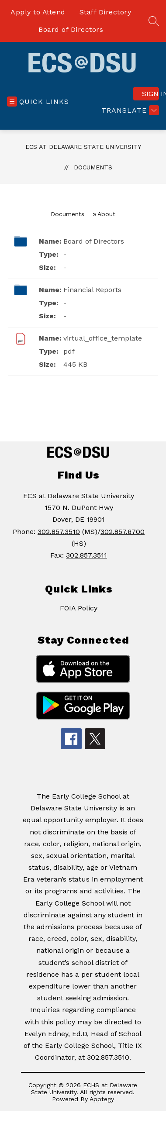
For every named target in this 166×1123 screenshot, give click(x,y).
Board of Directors (70, 29)
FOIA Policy (78, 608)
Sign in (150, 94)
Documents (93, 167)
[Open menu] (38, 101)
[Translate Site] (129, 110)
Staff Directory (105, 12)
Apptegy (102, 1098)
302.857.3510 (59, 531)
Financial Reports (92, 290)
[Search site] (154, 21)
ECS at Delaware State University (83, 146)
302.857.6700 (122, 531)
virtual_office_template (102, 338)
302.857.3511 (86, 555)
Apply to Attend (38, 12)
